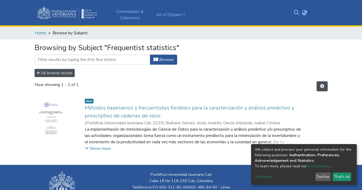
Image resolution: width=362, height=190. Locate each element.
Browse (163, 60)
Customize (263, 176)
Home (40, 33)
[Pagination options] (322, 86)
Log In (315, 13)
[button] (304, 13)
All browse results (54, 72)
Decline (323, 176)
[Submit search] (296, 12)
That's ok (342, 176)
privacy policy (319, 166)
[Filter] (92, 60)
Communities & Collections (130, 15)
